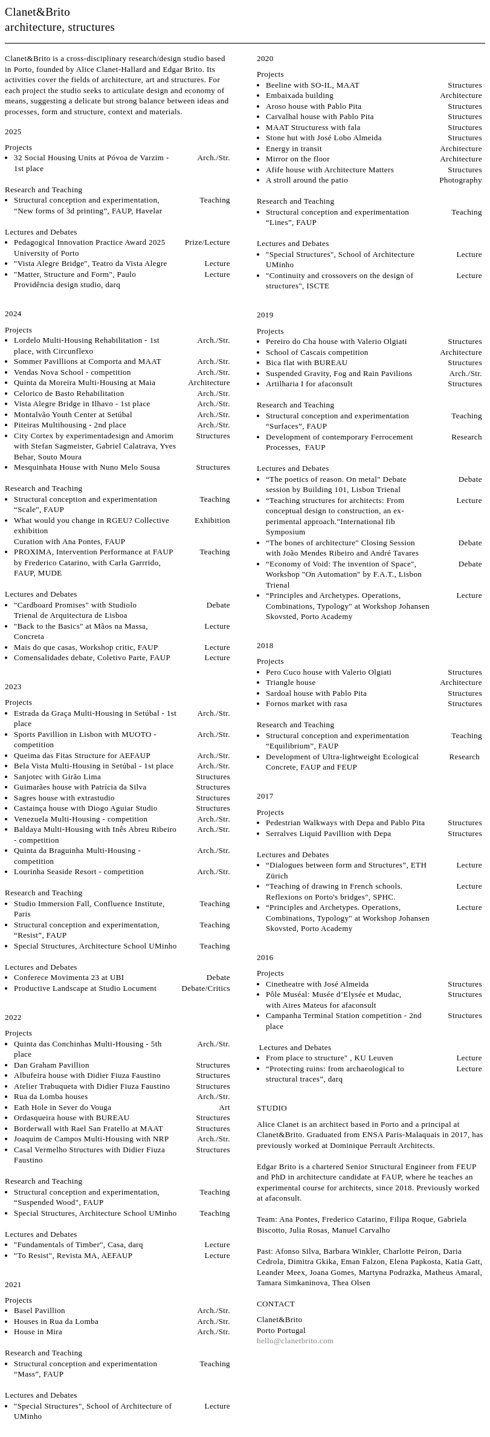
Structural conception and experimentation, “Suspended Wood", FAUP (87, 1197)
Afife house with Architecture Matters (330, 169)
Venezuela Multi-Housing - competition (80, 818)
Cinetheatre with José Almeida (317, 983)
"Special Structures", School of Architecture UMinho (340, 260)
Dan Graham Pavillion (51, 1064)
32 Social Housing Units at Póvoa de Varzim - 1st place (91, 163)
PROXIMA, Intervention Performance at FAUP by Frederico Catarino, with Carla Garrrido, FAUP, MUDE (93, 562)
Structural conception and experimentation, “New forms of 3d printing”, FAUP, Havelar (88, 205)
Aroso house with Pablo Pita (314, 106)
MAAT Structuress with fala (313, 127)
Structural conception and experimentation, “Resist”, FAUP (87, 930)
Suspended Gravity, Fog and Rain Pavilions (339, 373)
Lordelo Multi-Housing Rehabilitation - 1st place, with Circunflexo (87, 345)
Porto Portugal (281, 1330)
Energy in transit (294, 148)
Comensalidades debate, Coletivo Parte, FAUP (92, 657)
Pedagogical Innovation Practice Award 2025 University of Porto (90, 248)
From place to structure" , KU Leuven (329, 1057)
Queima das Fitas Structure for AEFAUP (82, 755)
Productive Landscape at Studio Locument (85, 988)
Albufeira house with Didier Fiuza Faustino (87, 1075)
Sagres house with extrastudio (64, 797)
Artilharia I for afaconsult (312, 383)
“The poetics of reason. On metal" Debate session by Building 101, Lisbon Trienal (336, 485)
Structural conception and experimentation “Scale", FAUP (85, 504)
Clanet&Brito (37, 11)
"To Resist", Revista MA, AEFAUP (73, 1255)
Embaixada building (300, 95)
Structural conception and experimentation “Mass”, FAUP (85, 1369)
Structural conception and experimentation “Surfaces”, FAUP (337, 421)
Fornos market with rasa (306, 703)
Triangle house (291, 682)
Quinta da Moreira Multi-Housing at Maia (84, 382)
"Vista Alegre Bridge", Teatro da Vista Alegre (90, 263)
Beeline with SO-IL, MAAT (312, 84)
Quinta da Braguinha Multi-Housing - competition (77, 856)
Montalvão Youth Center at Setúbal (73, 414)
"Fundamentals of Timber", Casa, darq (78, 1244)
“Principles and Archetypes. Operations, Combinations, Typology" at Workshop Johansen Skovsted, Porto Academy (348, 606)
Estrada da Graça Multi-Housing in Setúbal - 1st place (95, 718)
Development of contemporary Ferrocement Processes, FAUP (339, 442)
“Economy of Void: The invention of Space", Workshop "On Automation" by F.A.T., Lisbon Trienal (344, 574)
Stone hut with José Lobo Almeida (324, 137)
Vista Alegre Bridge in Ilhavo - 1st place (82, 403)
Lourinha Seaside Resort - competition (79, 871)
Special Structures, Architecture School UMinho (95, 945)
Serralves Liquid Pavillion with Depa (329, 833)
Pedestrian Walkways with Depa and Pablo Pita (345, 822)
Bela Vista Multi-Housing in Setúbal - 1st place (94, 765)
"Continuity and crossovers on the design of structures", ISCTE (340, 281)
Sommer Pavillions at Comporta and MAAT (87, 361)
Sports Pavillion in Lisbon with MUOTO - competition (85, 740)
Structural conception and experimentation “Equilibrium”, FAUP (337, 741)
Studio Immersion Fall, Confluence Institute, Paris (89, 909)
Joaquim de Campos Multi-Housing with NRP (91, 1138)
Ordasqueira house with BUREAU (71, 1117)
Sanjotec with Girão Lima (57, 776)
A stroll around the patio (307, 179)
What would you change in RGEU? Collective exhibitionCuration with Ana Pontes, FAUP (91, 531)
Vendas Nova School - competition (72, 372)
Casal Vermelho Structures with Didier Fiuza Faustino (89, 1155)
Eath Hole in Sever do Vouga (62, 1107)
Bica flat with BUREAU (307, 362)
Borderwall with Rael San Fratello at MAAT (88, 1128)
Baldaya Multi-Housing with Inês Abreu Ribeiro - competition (95, 835)
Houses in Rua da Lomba (56, 1321)
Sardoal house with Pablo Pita (316, 693)
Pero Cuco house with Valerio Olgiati (329, 671)
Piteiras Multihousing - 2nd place (70, 424)
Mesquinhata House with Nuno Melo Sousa (87, 467)
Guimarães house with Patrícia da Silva (81, 786)
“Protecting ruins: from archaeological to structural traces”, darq (335, 1074)
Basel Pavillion (39, 1310)
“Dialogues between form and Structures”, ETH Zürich (346, 870)
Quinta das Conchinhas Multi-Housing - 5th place (88, 1049)
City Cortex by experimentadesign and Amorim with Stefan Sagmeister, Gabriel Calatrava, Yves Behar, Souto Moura (95, 446)
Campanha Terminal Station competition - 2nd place (344, 1021)
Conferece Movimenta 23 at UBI (69, 977)
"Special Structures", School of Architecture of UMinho (93, 1411)
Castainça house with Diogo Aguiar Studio (86, 808)
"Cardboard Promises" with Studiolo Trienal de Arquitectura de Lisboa (75, 610)
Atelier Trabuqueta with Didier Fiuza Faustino (92, 1086)
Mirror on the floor (298, 158)
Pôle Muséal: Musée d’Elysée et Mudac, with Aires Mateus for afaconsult (334, 1000)
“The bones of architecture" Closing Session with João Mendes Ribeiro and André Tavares (342, 548)
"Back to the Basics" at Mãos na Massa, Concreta (81, 631)
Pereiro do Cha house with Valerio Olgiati (336, 341)
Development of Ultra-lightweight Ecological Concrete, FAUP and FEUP (342, 762)
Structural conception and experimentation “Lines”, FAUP (337, 217)
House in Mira (38, 1331)
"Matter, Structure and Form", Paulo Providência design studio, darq (75, 280)
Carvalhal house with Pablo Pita (321, 116)
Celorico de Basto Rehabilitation (70, 393)
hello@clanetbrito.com (295, 1340)
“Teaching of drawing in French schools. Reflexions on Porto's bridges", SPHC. (334, 891)
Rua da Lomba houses (51, 1096)
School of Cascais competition (317, 352)
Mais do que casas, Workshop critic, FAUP (86, 647)
